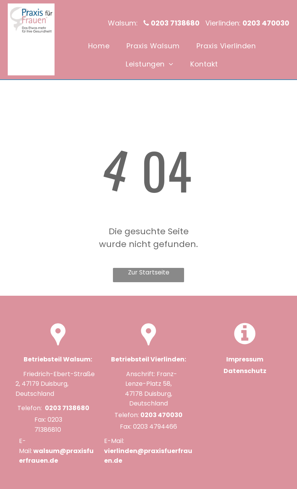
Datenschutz (245, 370)
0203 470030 (161, 415)
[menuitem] (99, 46)
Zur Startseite (148, 272)
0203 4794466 (155, 426)
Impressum (244, 359)
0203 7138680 (67, 408)
